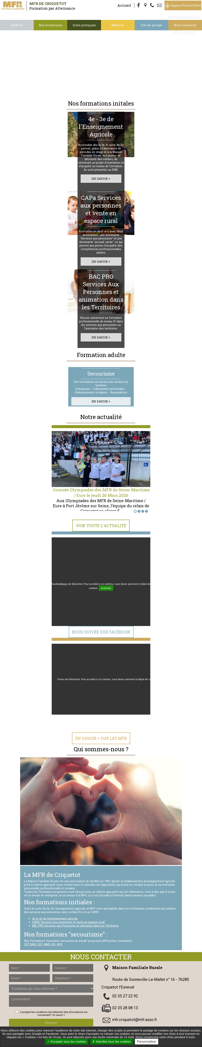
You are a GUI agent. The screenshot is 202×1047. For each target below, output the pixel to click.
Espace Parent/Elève (186, 5)
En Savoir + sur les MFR (101, 738)
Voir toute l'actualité (101, 525)
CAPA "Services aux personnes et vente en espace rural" (68, 922)
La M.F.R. (16, 25)
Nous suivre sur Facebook (101, 631)
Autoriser (106, 588)
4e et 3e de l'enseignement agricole (55, 918)
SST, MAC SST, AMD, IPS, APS (43, 944)
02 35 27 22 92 (125, 996)
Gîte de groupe (151, 25)
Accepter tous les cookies (66, 1041)
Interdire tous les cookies (111, 1041)
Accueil (124, 5)
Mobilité (117, 25)
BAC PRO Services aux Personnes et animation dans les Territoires (75, 925)
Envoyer (51, 1023)
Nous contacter (185, 25)
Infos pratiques (84, 25)
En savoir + (101, 179)
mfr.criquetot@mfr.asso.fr (134, 1019)
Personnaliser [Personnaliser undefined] (146, 1041)
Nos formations (50, 25)
